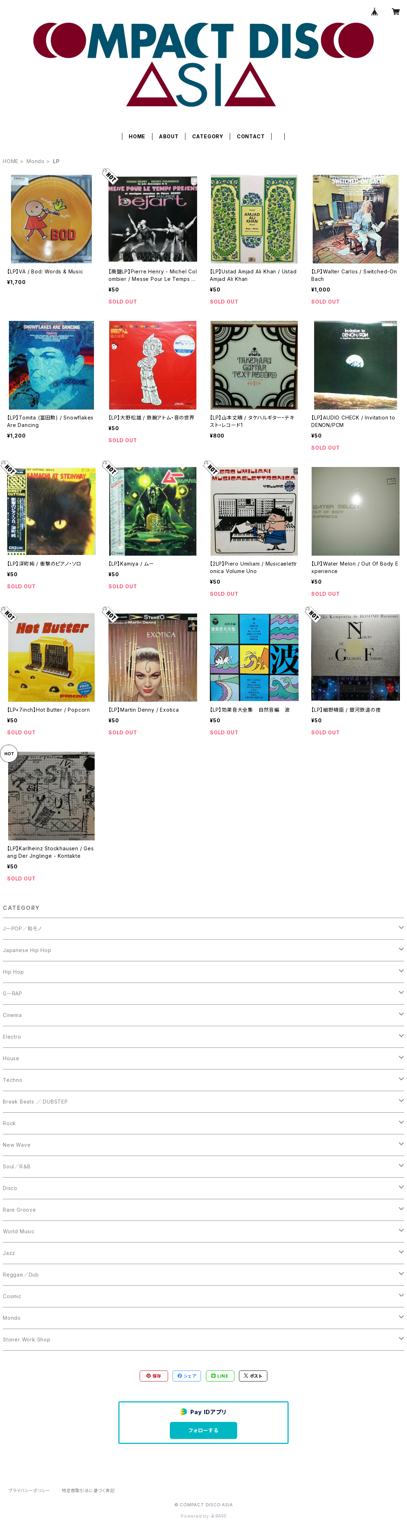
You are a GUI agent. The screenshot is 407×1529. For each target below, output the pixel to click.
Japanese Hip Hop (27, 950)
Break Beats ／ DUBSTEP (35, 1102)
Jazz (9, 1253)
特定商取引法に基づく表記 (88, 1490)
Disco (10, 1188)
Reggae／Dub (21, 1275)
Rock (9, 1123)
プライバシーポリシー (29, 1490)
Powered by (203, 1516)
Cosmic (12, 1296)
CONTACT (251, 136)
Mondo (36, 161)
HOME (137, 136)
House (11, 1058)
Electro (12, 1037)
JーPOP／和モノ (22, 928)
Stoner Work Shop (27, 1339)
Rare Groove (19, 1210)
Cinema (12, 1015)
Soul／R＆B (16, 1166)
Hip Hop (13, 972)
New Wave (16, 1145)
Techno (13, 1080)
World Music (19, 1231)
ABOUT (169, 136)
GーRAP (12, 993)
